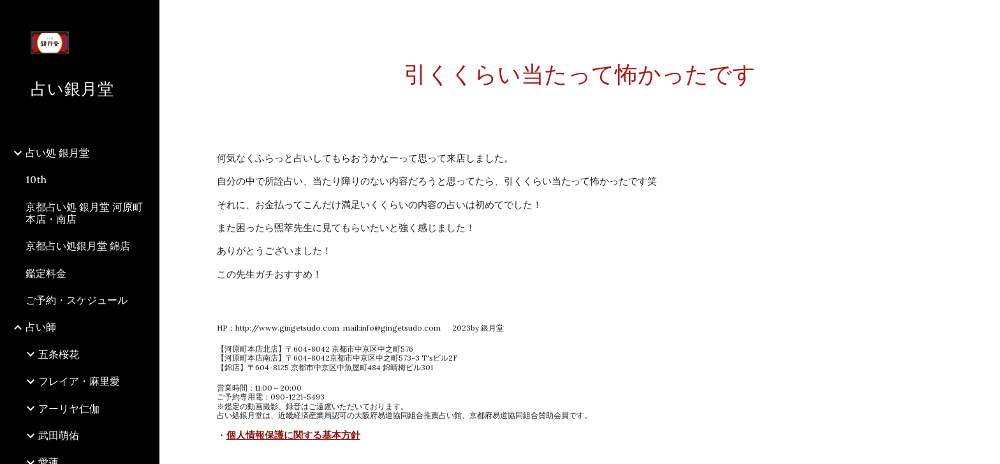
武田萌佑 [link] (58, 435)
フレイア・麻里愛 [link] (79, 381)
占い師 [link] (41, 326)
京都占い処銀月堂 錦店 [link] (78, 245)
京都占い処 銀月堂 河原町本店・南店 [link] (84, 212)
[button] (984, 18)
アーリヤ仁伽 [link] (68, 408)
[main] (579, 74)
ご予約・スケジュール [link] (77, 300)
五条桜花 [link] (58, 354)
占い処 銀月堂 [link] (57, 152)
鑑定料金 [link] (46, 273)
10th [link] (36, 179)
